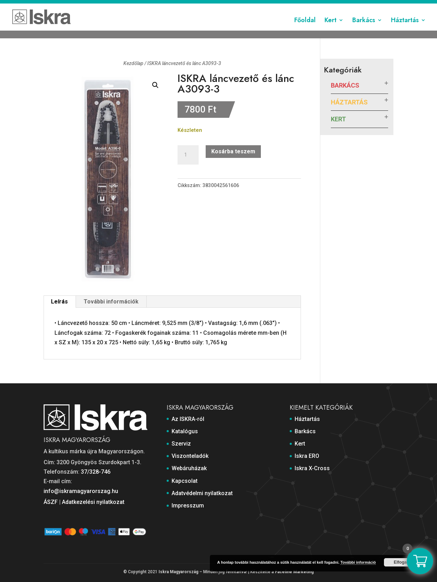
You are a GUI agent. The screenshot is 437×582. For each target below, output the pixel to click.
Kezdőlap (133, 63)
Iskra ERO (307, 456)
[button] (155, 85)
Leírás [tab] (59, 301)
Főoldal (305, 29)
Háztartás (405, 29)
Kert (330, 29)
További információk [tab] (111, 301)
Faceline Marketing (294, 571)
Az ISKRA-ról (128, 6)
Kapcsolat (288, 6)
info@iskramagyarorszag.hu (81, 491)
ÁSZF (51, 502)
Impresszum (379, 6)
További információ (358, 562)
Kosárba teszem (233, 151)
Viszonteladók (217, 6)
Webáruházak (254, 6)
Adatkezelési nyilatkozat (93, 502)
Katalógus (160, 6)
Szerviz (186, 6)
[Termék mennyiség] (188, 155)
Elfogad (401, 562)
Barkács (363, 29)
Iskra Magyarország (178, 571)
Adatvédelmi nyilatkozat (332, 6)
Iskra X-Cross (312, 468)
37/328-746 (95, 471)
